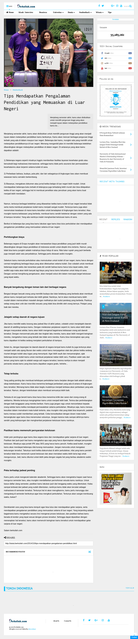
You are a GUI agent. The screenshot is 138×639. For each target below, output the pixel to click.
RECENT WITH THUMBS (112, 181)
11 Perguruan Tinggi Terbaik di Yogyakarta (114, 440)
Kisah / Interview (26, 12)
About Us (56, 621)
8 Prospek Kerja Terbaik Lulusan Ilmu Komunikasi (115, 277)
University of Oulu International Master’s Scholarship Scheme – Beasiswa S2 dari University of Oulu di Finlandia (114, 354)
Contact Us (67, 621)
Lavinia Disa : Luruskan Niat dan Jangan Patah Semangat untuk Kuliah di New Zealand (115, 316)
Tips (109, 12)
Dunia (71, 12)
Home (10, 12)
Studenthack (85, 12)
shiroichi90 (32, 629)
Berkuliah (115, 19)
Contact (134, 637)
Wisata (100, 12)
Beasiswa (43, 12)
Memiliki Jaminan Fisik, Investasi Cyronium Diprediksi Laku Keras (115, 400)
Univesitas (58, 12)
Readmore (106, 297)
